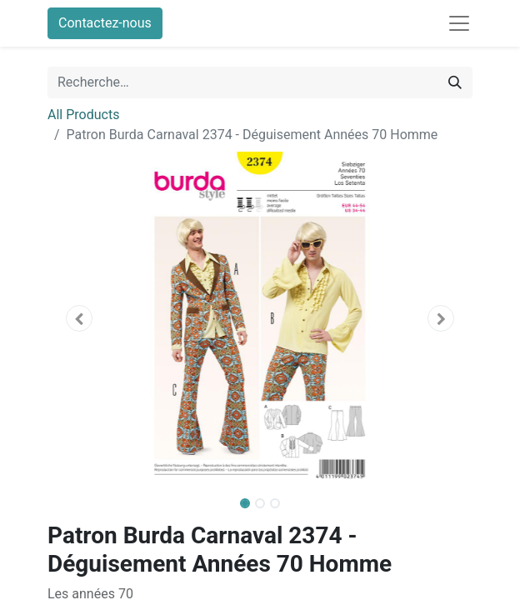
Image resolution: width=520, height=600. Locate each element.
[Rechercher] (455, 82)
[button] (80, 318)
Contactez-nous (105, 23)
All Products (83, 114)
